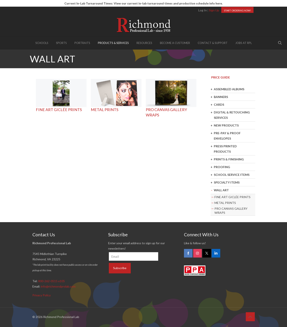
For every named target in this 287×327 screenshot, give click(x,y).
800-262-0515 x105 (51, 281)
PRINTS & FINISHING (229, 159)
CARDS (219, 104)
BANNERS (221, 97)
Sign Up (214, 10)
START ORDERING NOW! (237, 10)
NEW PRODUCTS (226, 125)
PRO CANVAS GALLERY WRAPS (231, 210)
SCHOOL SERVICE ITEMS (231, 174)
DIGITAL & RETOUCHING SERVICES (232, 114)
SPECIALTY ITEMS (227, 182)
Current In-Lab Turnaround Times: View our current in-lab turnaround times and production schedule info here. (143, 3)
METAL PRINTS (104, 109)
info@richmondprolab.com (58, 286)
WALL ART (221, 190)
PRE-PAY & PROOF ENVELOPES (227, 135)
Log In (202, 10)
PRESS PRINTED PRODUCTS (225, 148)
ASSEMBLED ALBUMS (229, 89)
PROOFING (222, 167)
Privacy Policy (41, 295)
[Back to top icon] (250, 316)
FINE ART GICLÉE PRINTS (59, 109)
